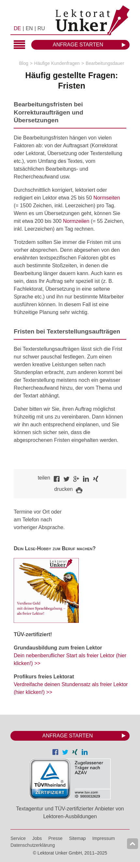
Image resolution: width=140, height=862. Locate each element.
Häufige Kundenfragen (57, 63)
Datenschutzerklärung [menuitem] (32, 845)
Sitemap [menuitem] (77, 838)
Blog (23, 63)
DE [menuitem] (17, 28)
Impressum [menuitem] (103, 838)
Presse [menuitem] (56, 838)
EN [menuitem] (29, 28)
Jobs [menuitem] (37, 838)
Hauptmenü (19, 45)
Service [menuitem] (18, 838)
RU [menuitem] (41, 28)
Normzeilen (76, 221)
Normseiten (106, 197)
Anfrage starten (78, 44)
